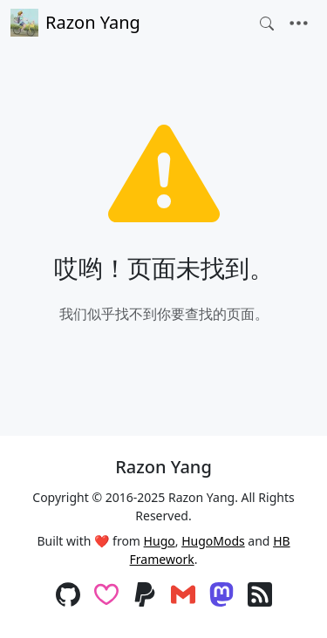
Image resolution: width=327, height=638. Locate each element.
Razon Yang (75, 23)
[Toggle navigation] (299, 23)
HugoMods (213, 541)
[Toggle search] (267, 23)
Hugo (159, 541)
